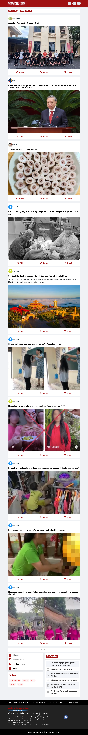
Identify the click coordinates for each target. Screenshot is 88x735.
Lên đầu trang (73, 702)
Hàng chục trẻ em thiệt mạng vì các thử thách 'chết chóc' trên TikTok (37, 406)
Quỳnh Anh (16, 207)
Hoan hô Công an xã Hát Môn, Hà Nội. (24, 23)
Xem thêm (44, 650)
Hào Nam (15, 145)
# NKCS (33, 680)
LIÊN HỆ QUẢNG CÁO (55, 702)
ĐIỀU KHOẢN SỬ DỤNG (21, 702)
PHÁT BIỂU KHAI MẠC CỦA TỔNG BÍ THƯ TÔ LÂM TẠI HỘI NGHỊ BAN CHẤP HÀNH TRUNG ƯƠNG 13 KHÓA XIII (42, 86)
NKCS (14, 80)
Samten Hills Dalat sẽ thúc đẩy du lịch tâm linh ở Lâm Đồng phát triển (37, 276)
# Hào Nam (12, 684)
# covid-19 (25, 680)
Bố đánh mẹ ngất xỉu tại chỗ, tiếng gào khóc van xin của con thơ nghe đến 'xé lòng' (43, 468)
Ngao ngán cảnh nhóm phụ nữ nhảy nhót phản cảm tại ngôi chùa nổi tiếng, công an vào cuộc (43, 593)
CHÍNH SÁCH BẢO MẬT (39, 702)
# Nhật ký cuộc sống (15, 680)
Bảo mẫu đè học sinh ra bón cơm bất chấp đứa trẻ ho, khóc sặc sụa (36, 530)
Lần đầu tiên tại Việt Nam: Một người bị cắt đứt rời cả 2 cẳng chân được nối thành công (43, 212)
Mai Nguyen (16, 18)
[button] (68, 72)
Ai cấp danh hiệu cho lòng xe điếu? (23, 149)
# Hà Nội (20, 684)
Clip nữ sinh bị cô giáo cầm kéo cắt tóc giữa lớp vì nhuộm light (34, 344)
